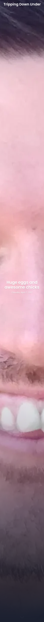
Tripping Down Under (22, 4)
